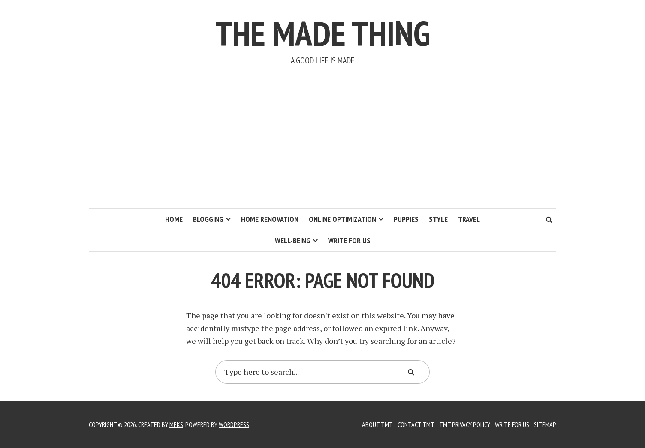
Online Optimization (342, 219)
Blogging (208, 219)
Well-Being (292, 240)
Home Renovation (269, 219)
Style (438, 219)
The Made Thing (322, 33)
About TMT (377, 424)
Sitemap (545, 424)
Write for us (349, 240)
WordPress (234, 424)
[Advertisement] (322, 144)
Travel (469, 219)
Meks (176, 424)
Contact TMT (416, 424)
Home (174, 219)
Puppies (406, 219)
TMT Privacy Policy (464, 424)
